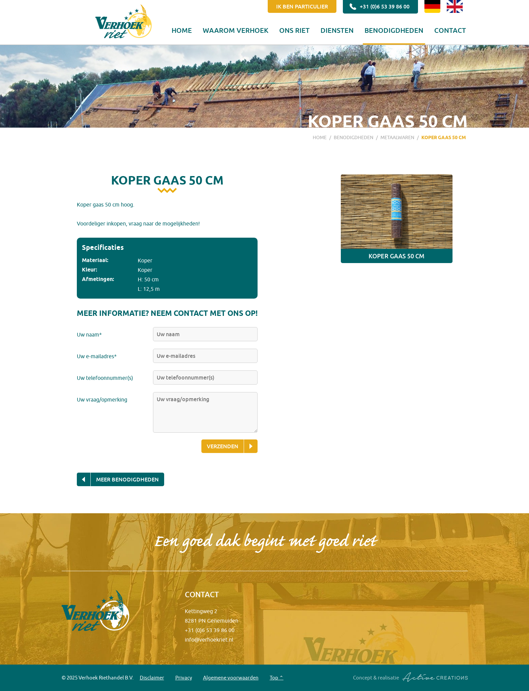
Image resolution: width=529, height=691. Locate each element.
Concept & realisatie (410, 677)
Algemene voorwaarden (231, 678)
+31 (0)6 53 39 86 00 (379, 7)
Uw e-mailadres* (97, 356)
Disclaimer (152, 678)
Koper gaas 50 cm (443, 137)
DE (432, 6)
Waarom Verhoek (235, 30)
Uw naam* (89, 334)
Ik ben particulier (302, 6)
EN (454, 6)
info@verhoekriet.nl (209, 639)
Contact (450, 30)
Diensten (337, 30)
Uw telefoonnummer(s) (105, 378)
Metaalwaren (397, 137)
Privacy (183, 678)
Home (182, 30)
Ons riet (294, 30)
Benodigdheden (394, 30)
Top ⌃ (277, 678)
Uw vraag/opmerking (102, 399)
